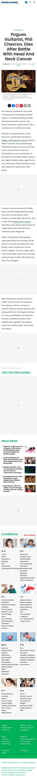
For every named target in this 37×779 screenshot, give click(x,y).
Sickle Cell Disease (8, 706)
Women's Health (26, 706)
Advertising (5, 744)
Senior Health (6, 701)
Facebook (5, 750)
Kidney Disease (26, 602)
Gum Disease (6, 619)
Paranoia (23, 653)
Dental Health (25, 559)
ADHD (3, 557)
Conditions (9, 534)
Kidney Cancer (26, 600)
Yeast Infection (26, 708)
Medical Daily (9, 2)
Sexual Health (6, 703)
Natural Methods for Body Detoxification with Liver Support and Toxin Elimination (13, 460)
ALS (2, 564)
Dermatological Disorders (26, 565)
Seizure (4, 698)
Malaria (4, 653)
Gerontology (6, 614)
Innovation (5, 730)
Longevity (24, 616)
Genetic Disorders (8, 605)
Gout (3, 616)
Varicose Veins (26, 698)
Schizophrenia (7, 694)
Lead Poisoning (26, 607)
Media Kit (23, 737)
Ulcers (22, 694)
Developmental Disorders (26, 569)
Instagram (24, 750)
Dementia (24, 554)
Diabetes (23, 573)
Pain (21, 648)
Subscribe (5, 741)
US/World (18, 30)
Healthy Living (25, 725)
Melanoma (5, 655)
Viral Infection (25, 701)
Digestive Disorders (27, 578)
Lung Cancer (25, 621)
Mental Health (6, 667)
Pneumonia (24, 664)
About (3, 737)
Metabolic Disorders (5, 672)
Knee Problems (26, 605)
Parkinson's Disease (27, 657)
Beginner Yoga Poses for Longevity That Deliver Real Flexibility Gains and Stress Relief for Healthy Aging (13, 450)
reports (22, 221)
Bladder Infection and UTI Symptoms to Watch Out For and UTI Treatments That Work (13, 470)
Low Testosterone (27, 619)
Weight (23, 703)
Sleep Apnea (6, 713)
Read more (20, 775)
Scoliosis (4, 696)
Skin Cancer (6, 708)
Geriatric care (6, 612)
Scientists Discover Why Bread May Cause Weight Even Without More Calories (12, 479)
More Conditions (30, 535)
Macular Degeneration (6, 649)
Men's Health (6, 657)
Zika (21, 710)
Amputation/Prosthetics (10, 568)
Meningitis (5, 660)
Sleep (3, 710)
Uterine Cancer (26, 696)
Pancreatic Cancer (27, 650)
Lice (21, 612)
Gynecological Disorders (7, 622)
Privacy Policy (25, 741)
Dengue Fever (25, 557)
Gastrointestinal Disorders (7, 601)
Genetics (4, 607)
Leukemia (24, 609)
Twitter (4, 753)
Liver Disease (25, 614)
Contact (4, 739)
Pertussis (23, 662)
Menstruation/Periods (9, 664)
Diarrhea (23, 575)
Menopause (6, 662)
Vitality (4, 725)
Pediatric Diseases (27, 660)
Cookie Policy (25, 744)
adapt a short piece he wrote (14, 140)
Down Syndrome (26, 580)
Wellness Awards (26, 727)
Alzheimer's (5, 566)
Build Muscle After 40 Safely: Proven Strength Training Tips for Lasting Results (12, 489)
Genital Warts (6, 609)
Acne (3, 554)
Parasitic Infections (27, 655)
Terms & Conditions (27, 739)
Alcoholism (5, 559)
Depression (24, 561)
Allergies (4, 561)
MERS (3, 669)
